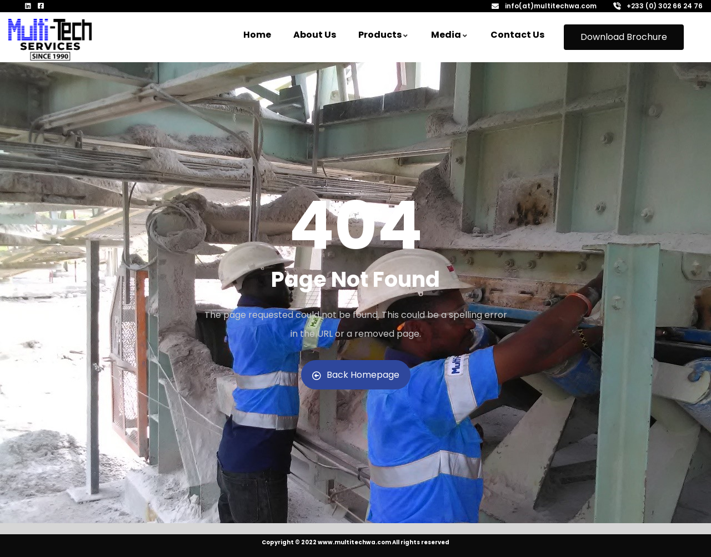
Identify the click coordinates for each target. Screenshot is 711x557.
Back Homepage (355, 374)
